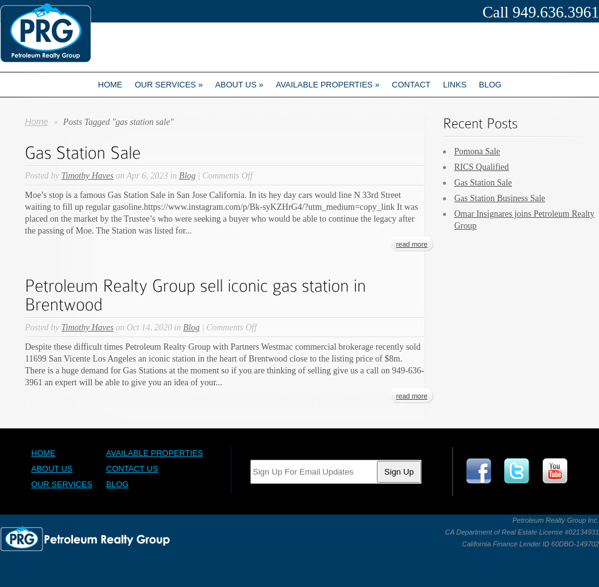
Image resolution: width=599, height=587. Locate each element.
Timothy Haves (87, 175)
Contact (411, 84)
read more (411, 244)
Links (455, 84)
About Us (51, 468)
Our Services (169, 84)
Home (110, 84)
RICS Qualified (481, 167)
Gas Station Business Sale (499, 198)
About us (239, 84)
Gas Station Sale (483, 182)
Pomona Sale (477, 151)
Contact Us (132, 468)
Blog (490, 84)
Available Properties (327, 84)
